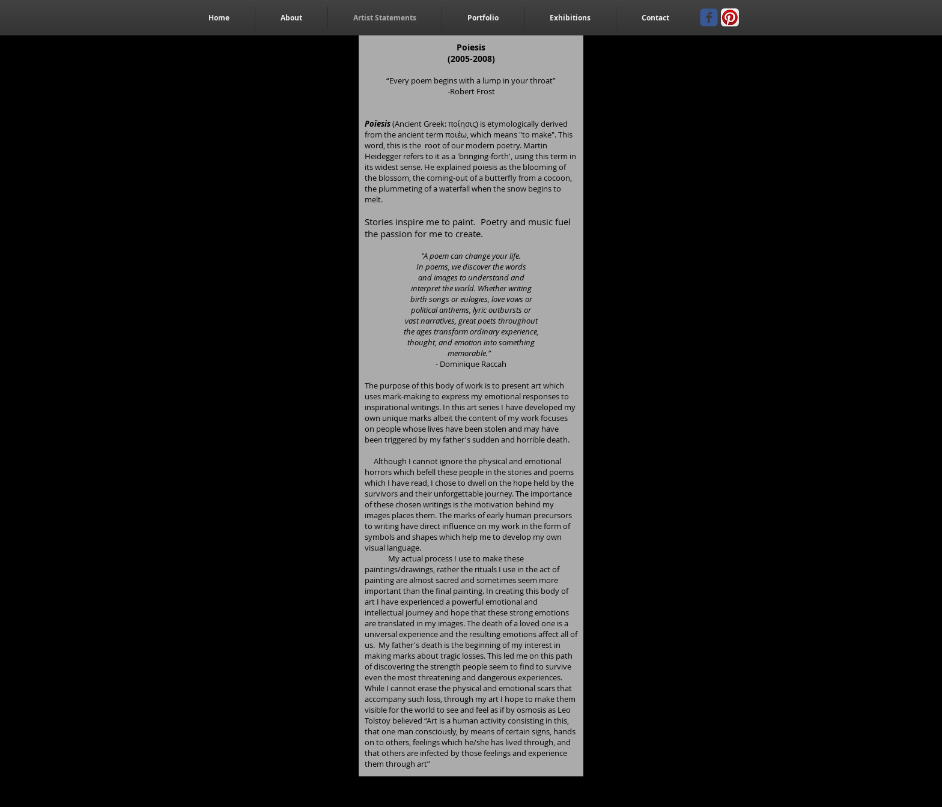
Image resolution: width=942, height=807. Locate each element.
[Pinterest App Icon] (730, 17)
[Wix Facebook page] (709, 17)
